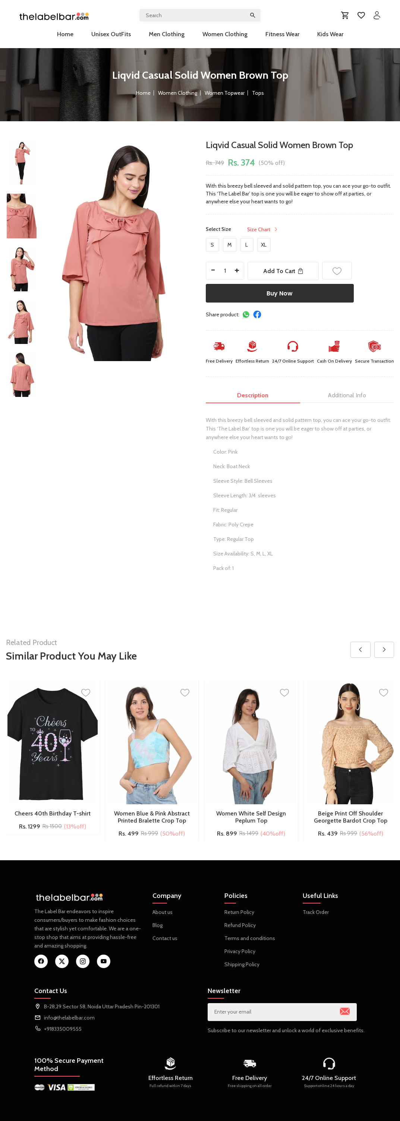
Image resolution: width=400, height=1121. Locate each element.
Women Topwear (225, 93)
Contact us (164, 938)
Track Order (316, 912)
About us (162, 912)
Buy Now (280, 293)
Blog (157, 925)
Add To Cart (284, 271)
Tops (258, 93)
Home (65, 34)
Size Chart (262, 229)
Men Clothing (167, 34)
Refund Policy (240, 925)
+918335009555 (63, 1029)
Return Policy (239, 912)
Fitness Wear (282, 34)
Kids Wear (330, 34)
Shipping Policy (241, 964)
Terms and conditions (249, 938)
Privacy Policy (239, 951)
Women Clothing (225, 34)
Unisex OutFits (111, 34)
